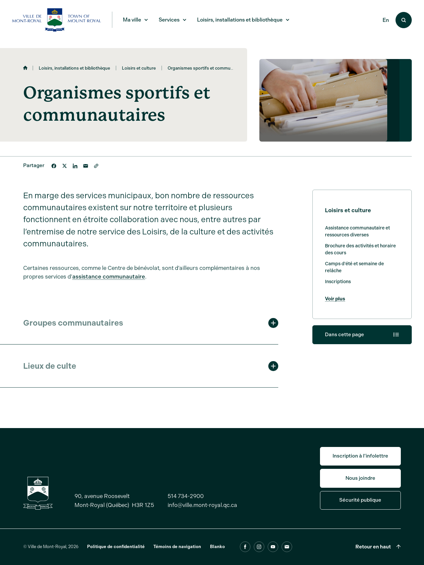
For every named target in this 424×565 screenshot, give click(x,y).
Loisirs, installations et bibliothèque (74, 68)
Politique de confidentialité (116, 555)
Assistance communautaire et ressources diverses (357, 233)
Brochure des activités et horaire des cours (360, 251)
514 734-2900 (186, 505)
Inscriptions (338, 283)
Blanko (217, 555)
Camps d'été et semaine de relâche (354, 269)
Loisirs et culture (139, 68)
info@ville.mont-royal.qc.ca (202, 514)
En (386, 20)
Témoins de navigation (177, 555)
